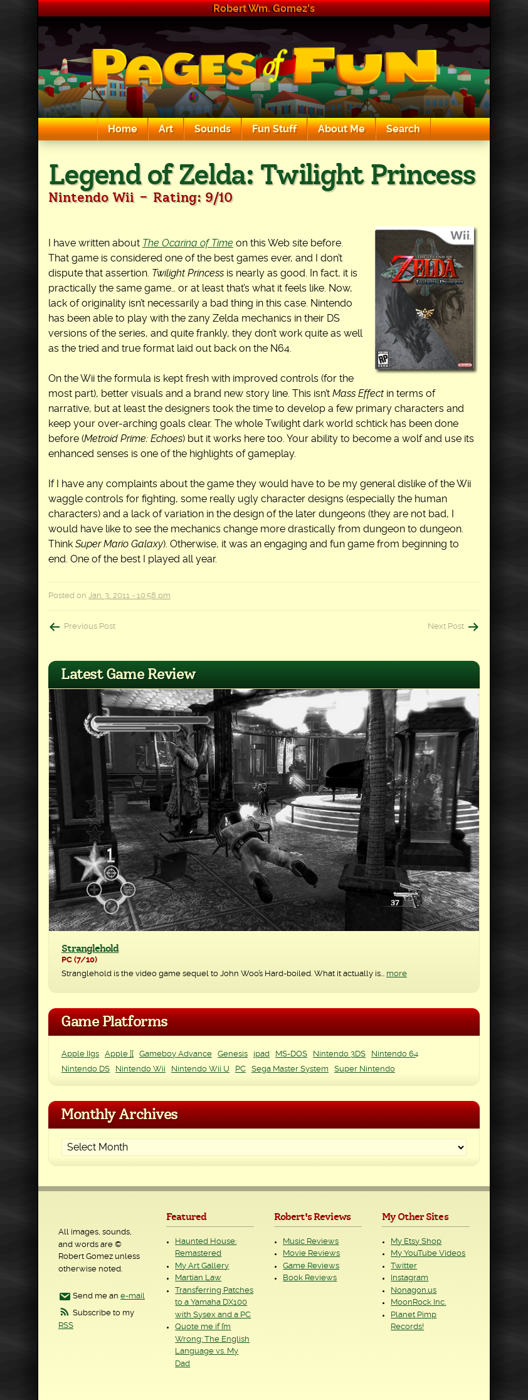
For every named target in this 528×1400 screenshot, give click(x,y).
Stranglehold (90, 949)
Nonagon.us (413, 1291)
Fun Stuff (274, 129)
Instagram (409, 1278)
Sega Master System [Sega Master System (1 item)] (290, 1069)
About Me (341, 129)
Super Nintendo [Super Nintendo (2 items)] (364, 1069)
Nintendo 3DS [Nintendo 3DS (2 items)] (339, 1054)
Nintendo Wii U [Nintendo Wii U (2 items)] (200, 1069)
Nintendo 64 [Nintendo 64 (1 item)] (394, 1054)
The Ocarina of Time (187, 243)
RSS (65, 1326)
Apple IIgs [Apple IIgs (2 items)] (80, 1054)
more (396, 974)
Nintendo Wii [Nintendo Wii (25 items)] (140, 1069)
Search (403, 129)
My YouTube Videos (428, 1254)
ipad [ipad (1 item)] (261, 1054)
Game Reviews (311, 1266)
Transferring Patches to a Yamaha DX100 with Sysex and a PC (214, 1303)
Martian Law (198, 1278)
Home (122, 129)
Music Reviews (311, 1242)
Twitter (404, 1266)
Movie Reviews (311, 1254)
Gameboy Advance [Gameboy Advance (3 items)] (175, 1054)
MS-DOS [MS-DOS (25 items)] (291, 1054)
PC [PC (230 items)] (240, 1069)
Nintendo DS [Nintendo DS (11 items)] (85, 1069)
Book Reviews (310, 1278)
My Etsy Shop (416, 1242)
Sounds (212, 129)
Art (166, 129)
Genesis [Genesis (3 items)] (233, 1054)
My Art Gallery (202, 1266)
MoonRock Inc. (418, 1302)
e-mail (132, 1296)
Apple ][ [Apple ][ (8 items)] (119, 1054)
